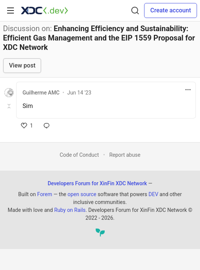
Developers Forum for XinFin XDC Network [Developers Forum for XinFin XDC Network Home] (97, 183)
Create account (170, 10)
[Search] (135, 10)
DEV (153, 194)
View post (22, 65)
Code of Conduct (79, 155)
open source (82, 194)
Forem (44, 194)
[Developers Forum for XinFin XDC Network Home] (44, 10)
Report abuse (124, 155)
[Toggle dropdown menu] (188, 90)
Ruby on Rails (70, 210)
